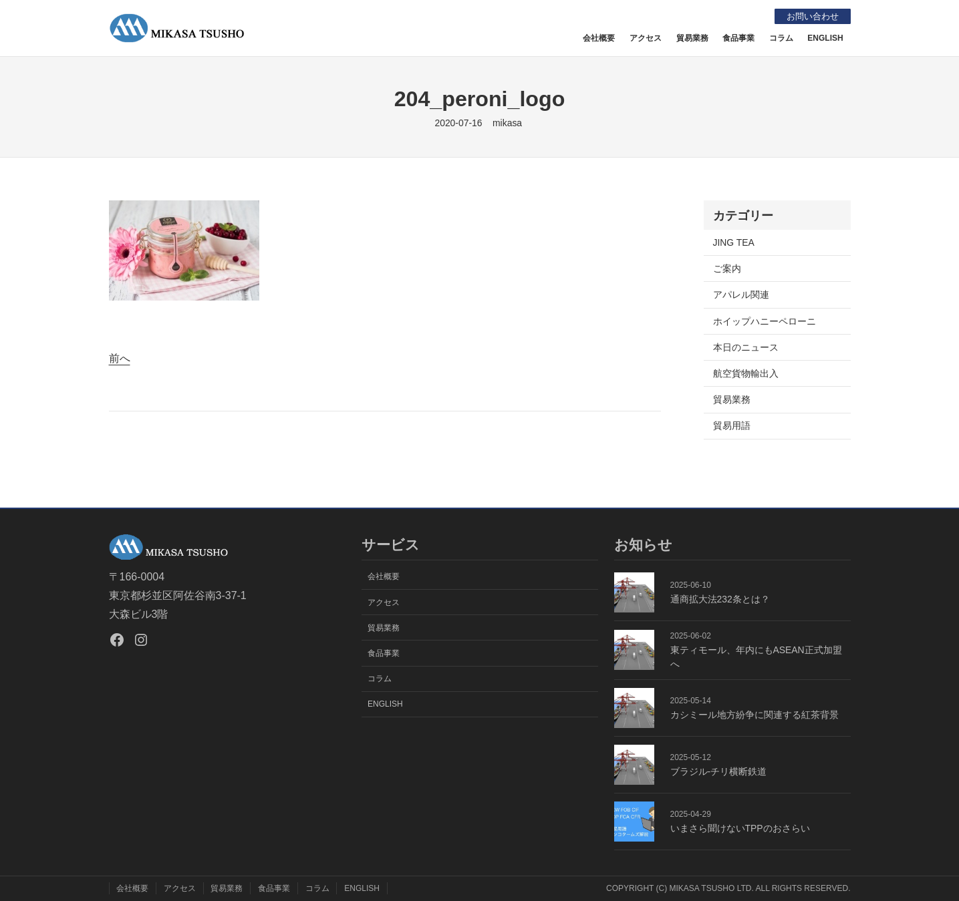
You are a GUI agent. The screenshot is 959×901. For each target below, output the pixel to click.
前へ (119, 358)
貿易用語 (731, 425)
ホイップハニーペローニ (764, 321)
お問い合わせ (810, 16)
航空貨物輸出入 (746, 373)
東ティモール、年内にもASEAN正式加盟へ (756, 657)
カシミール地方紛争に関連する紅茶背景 (754, 714)
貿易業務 (731, 399)
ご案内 (727, 268)
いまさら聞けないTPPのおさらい (740, 828)
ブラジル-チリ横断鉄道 (718, 771)
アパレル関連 (741, 294)
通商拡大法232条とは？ (720, 599)
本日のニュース (746, 347)
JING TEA (734, 242)
